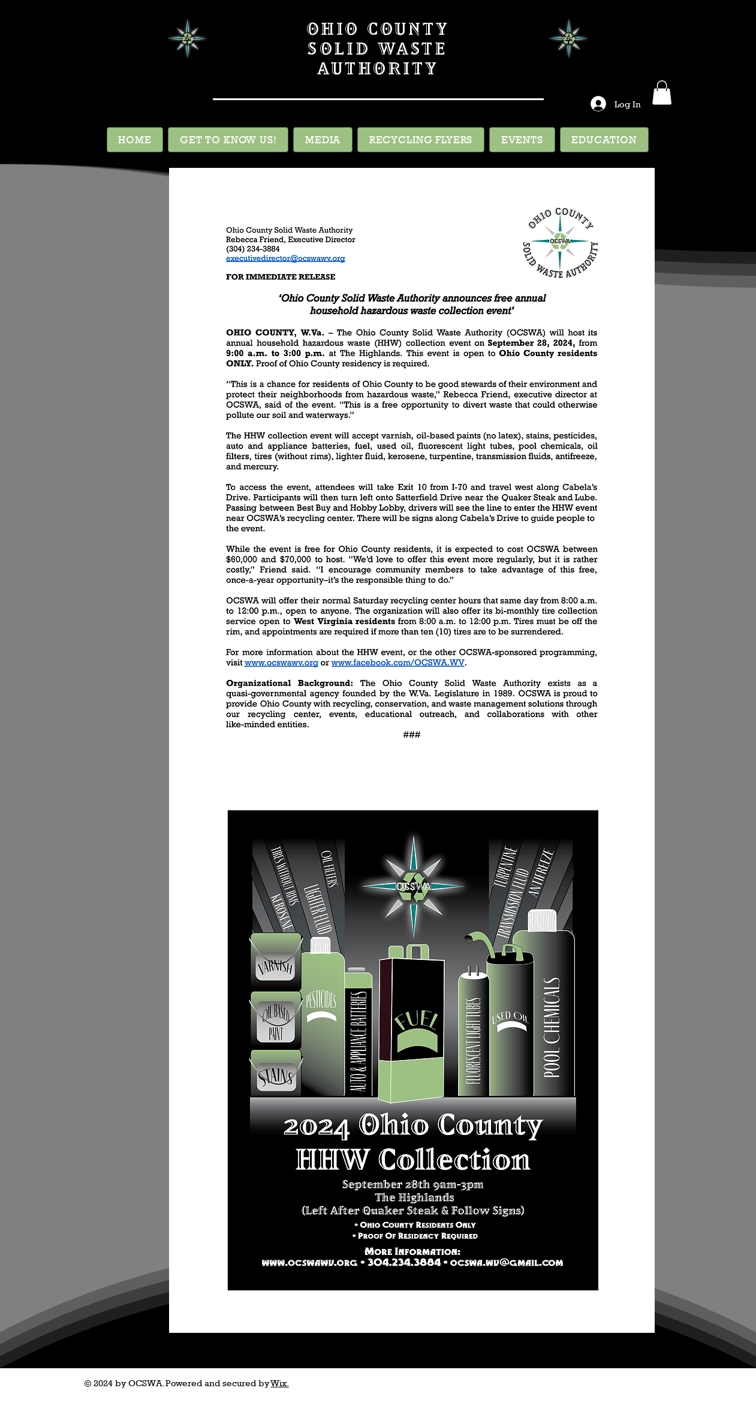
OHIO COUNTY (377, 28)
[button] (662, 92)
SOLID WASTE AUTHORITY (377, 58)
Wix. (280, 1383)
